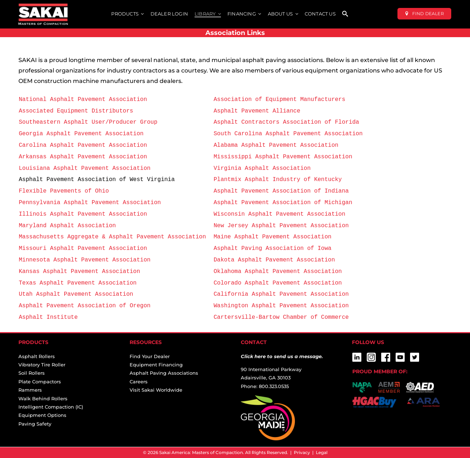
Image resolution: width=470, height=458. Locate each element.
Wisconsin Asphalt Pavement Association (279, 214)
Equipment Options (42, 415)
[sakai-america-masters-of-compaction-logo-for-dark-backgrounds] (43, 6)
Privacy (302, 452)
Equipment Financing (156, 364)
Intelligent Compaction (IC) (50, 407)
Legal (321, 452)
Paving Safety (34, 424)
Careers (139, 381)
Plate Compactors (39, 381)
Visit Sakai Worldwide (156, 390)
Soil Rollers (31, 373)
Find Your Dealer (150, 356)
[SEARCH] (345, 14)
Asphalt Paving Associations (164, 373)
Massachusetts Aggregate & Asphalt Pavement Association (114, 237)
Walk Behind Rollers (43, 398)
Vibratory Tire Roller (41, 364)
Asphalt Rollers (36, 356)
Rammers (30, 390)
